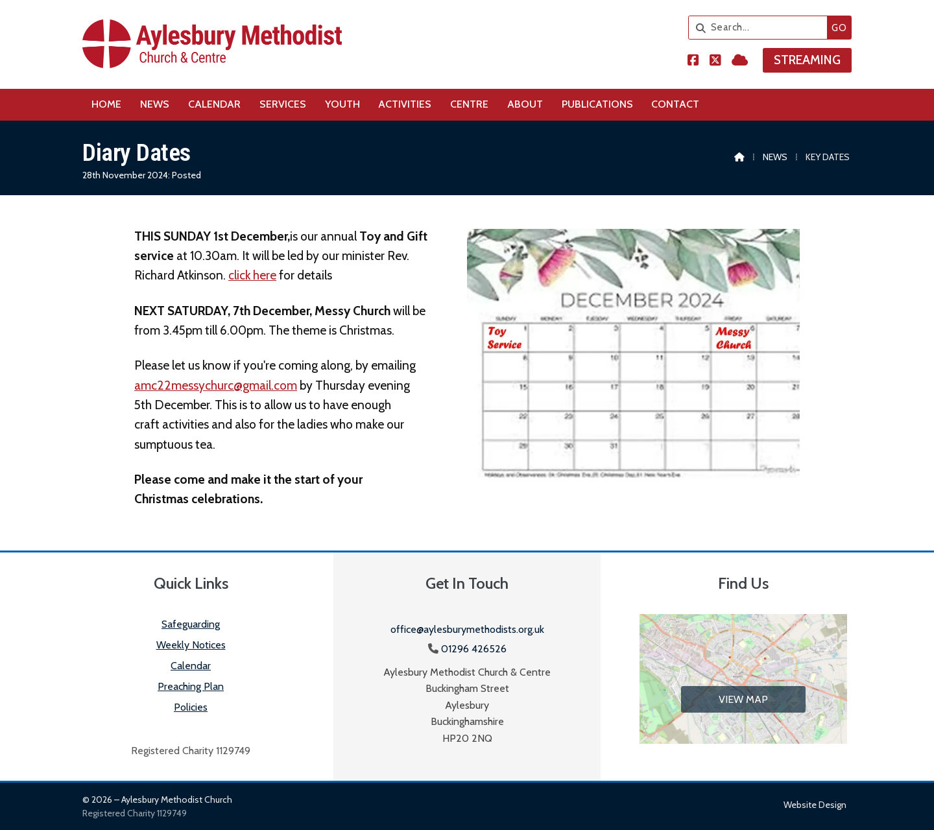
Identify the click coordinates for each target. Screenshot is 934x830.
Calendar (191, 665)
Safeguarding (191, 624)
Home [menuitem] (106, 104)
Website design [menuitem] (815, 805)
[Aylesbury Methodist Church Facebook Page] (693, 61)
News (775, 157)
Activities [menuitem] (404, 104)
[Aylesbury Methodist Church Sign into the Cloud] (740, 61)
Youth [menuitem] (342, 104)
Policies (191, 707)
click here (252, 275)
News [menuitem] (154, 104)
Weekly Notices (191, 645)
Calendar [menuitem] (214, 104)
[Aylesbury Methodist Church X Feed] (715, 61)
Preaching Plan (191, 686)
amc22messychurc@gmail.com (215, 385)
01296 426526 (474, 649)
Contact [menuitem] (675, 104)
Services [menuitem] (282, 104)
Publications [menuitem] (597, 104)
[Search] (761, 27)
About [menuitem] (525, 104)
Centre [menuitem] (469, 104)
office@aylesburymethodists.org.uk (467, 629)
